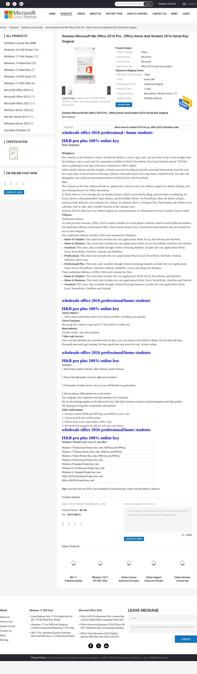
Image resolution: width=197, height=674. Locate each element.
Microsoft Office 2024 (16, 90)
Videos (81, 13)
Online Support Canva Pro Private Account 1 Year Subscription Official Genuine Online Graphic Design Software (153, 579)
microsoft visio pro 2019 (79, 489)
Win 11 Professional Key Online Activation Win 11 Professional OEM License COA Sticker (73, 579)
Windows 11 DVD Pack (17, 83)
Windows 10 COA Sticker (18, 49)
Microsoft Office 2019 (16, 96)
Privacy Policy (38, 657)
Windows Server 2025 (16, 110)
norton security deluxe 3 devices (143, 489)
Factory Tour (114, 13)
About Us (95, 13)
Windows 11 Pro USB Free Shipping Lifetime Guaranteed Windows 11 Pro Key (52, 626)
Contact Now (124, 104)
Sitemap (4, 640)
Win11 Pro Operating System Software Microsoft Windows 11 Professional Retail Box (53, 634)
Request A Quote (167, 3)
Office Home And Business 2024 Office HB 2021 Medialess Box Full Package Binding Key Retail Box (102, 626)
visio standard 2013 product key (109, 489)
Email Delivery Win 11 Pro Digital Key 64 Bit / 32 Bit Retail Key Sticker (51, 618)
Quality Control (137, 13)
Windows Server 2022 (16, 123)
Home (52, 13)
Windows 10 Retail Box (17, 63)
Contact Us (159, 13)
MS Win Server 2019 (16, 116)
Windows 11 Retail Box (17, 69)
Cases (186, 13)
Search (148, 4)
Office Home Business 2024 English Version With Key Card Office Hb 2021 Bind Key (100, 635)
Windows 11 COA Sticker (18, 56)
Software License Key (32, 27)
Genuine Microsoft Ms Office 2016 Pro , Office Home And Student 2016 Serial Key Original (86, 101)
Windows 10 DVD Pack (17, 76)
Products (66, 13)
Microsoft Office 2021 (16, 103)
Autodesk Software (15, 130)
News (174, 13)
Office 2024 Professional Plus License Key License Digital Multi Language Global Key (102, 618)
